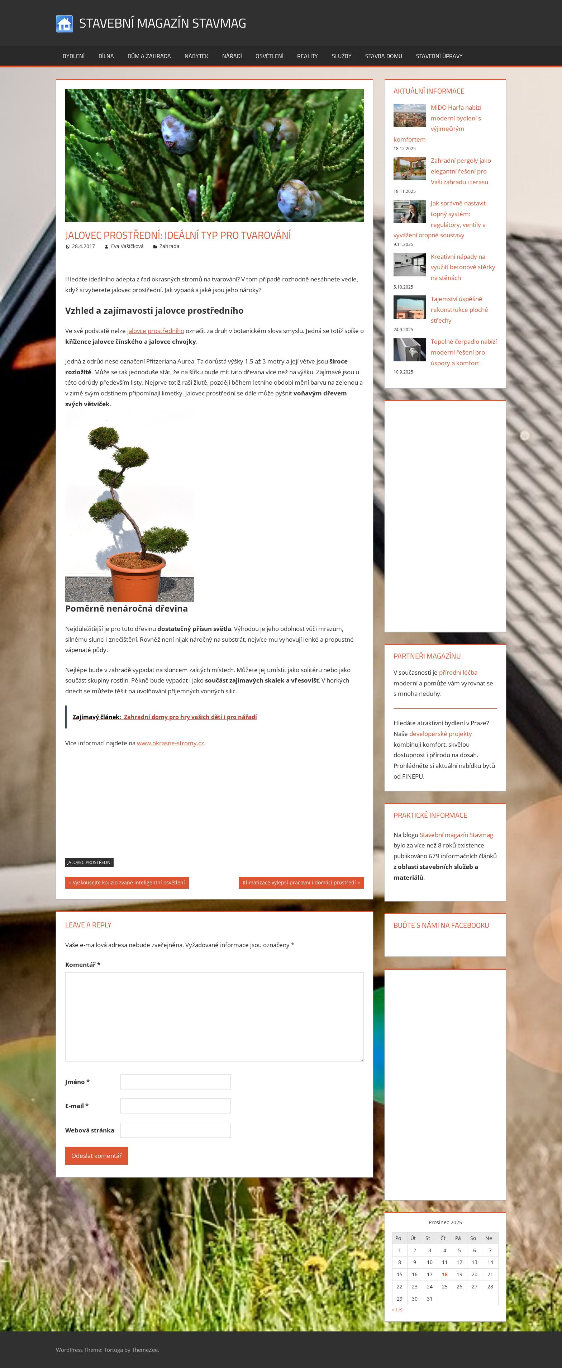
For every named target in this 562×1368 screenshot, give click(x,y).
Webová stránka (89, 1130)
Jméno (77, 1082)
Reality (307, 56)
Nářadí (232, 56)
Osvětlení (270, 56)
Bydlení (74, 56)
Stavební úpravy (439, 56)
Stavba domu (383, 56)
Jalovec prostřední (89, 862)
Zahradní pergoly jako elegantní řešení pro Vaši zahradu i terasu (461, 171)
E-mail (77, 1106)
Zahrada (169, 246)
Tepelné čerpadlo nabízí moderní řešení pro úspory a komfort (464, 352)
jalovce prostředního (155, 331)
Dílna (106, 56)
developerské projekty (440, 734)
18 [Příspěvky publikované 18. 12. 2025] (445, 1274)
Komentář (82, 964)
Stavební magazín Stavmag (162, 23)
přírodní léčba (458, 672)
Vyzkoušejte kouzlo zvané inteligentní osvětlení (128, 883)
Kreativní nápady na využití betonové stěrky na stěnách (463, 267)
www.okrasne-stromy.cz (170, 743)
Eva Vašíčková (127, 246)
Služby (342, 56)
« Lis (397, 1309)
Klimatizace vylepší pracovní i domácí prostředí (299, 883)
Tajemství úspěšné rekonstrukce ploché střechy (459, 309)
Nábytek (196, 56)
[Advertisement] (214, 807)
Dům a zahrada (149, 56)
